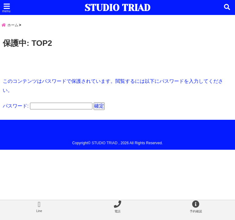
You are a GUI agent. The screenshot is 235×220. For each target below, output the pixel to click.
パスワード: (47, 105)
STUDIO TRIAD (117, 8)
